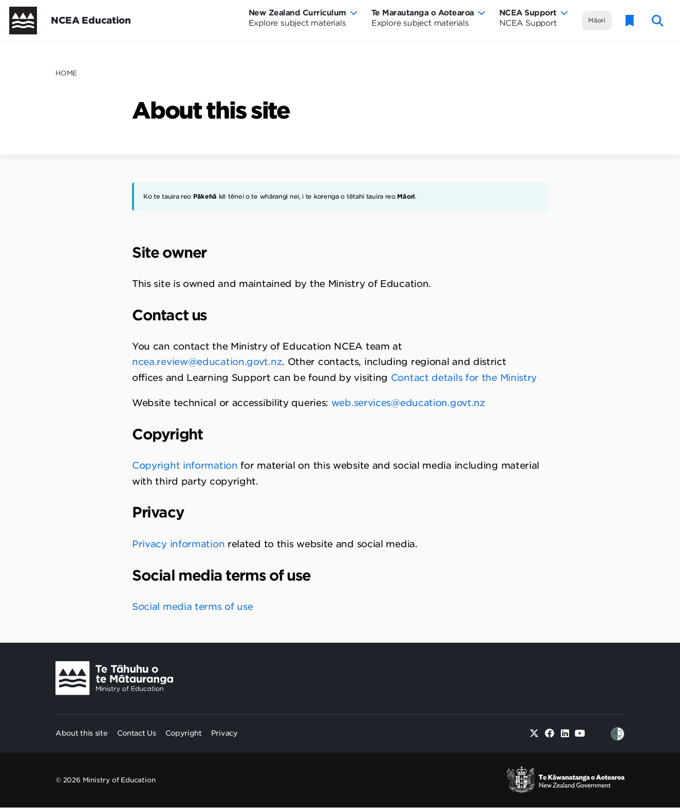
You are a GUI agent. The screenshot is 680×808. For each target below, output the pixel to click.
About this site (81, 733)
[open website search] (658, 20)
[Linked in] (565, 734)
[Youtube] (580, 734)
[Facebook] (550, 734)
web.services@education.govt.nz (408, 402)
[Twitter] (534, 734)
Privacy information (178, 543)
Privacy (224, 733)
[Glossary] (630, 21)
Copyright (183, 733)
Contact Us (136, 733)
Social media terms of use (192, 606)
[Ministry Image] (114, 678)
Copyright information (185, 465)
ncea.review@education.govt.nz (207, 361)
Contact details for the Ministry (464, 377)
